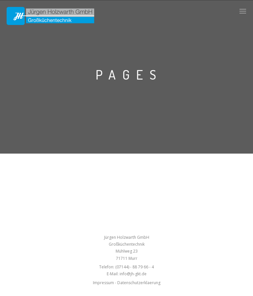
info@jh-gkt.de (133, 274)
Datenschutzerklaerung (138, 282)
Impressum (103, 282)
